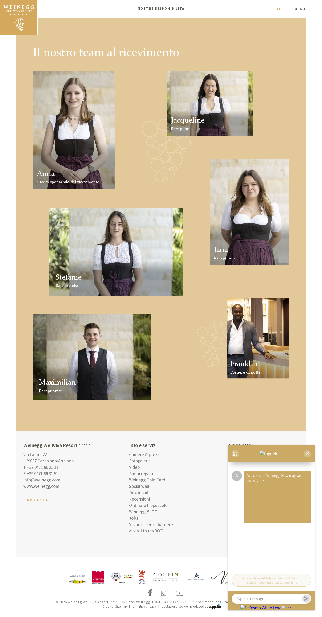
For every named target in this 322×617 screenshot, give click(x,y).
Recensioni (139, 499)
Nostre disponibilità (161, 8)
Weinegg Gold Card (147, 480)
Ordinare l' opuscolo (148, 505)
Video (134, 467)
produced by (205, 606)
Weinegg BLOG (143, 511)
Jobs (133, 518)
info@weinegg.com (41, 480)
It (280, 9)
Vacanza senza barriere (151, 524)
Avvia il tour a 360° (146, 531)
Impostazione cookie (173, 606)
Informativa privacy (142, 606)
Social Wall (139, 486)
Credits (108, 606)
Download (138, 492)
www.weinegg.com (41, 486)
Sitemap (121, 606)
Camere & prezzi (144, 454)
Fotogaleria (140, 461)
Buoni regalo (141, 473)
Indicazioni (38, 500)
